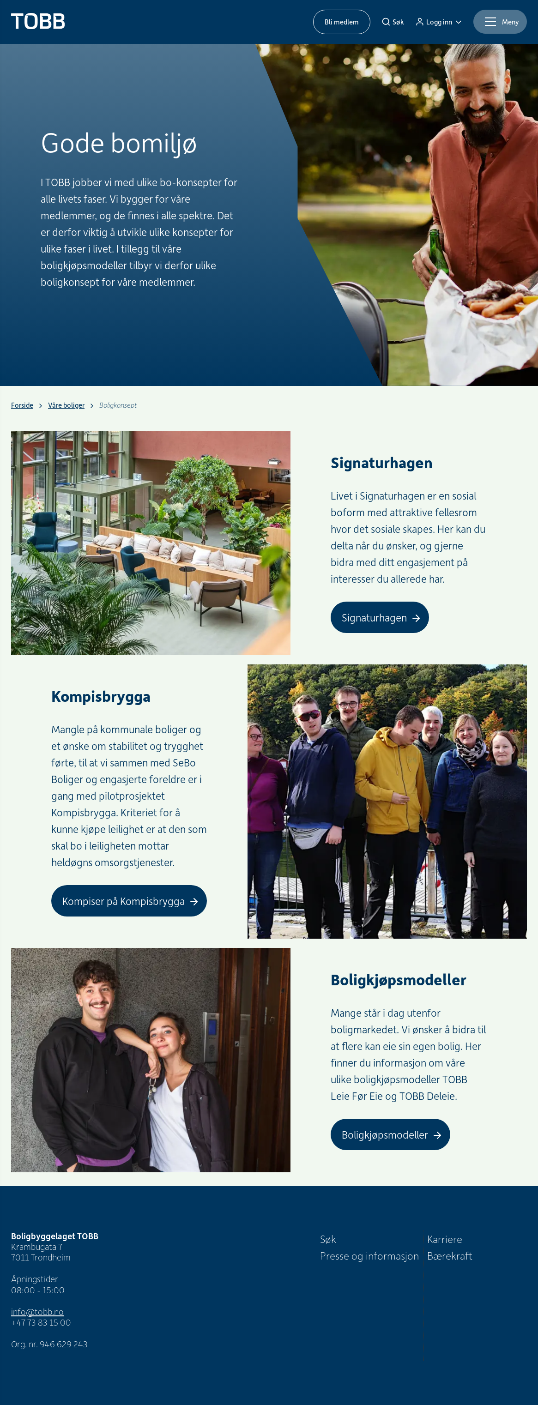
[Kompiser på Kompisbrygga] (129, 901)
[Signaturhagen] (380, 617)
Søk (328, 1239)
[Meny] (500, 22)
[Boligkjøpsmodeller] (390, 1134)
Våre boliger (66, 405)
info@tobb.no (37, 1311)
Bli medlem (342, 21)
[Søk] (392, 21)
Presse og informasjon (369, 1255)
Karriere (444, 1239)
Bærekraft (449, 1255)
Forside (22, 405)
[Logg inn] (438, 21)
